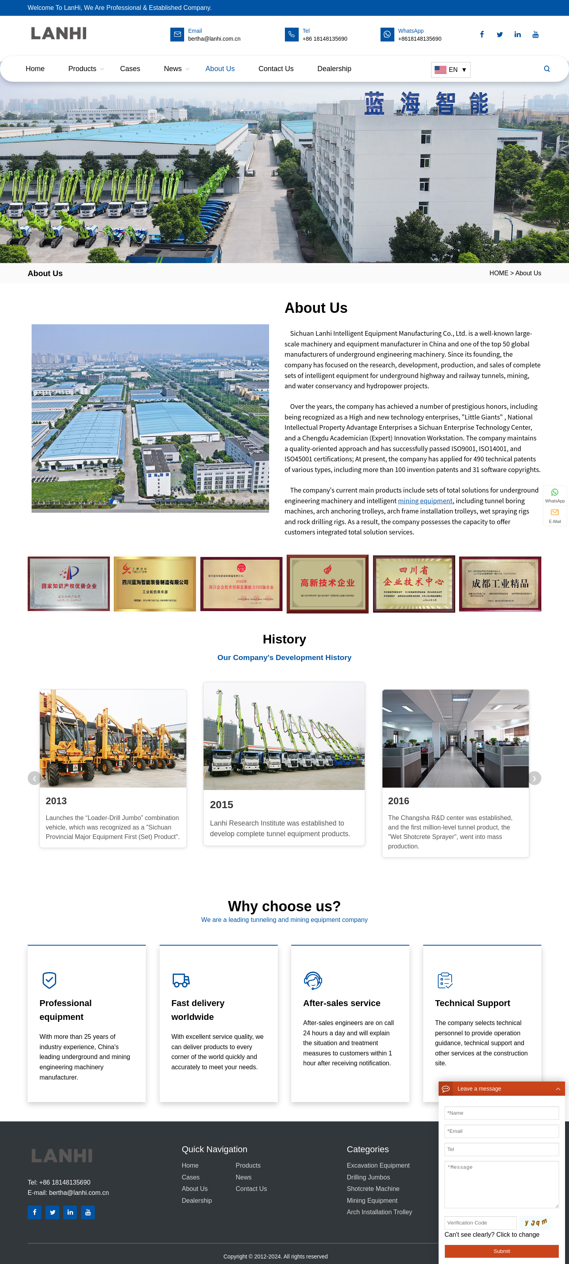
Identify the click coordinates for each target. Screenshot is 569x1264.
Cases (130, 61)
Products (82, 61)
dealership (334, 61)
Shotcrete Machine (373, 1188)
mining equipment (425, 500)
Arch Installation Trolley (379, 1212)
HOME (499, 273)
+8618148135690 (419, 39)
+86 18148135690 (325, 39)
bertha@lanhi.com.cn (79, 1192)
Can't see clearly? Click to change (492, 1234)
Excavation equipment (378, 1165)
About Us (220, 61)
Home (35, 61)
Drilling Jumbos (368, 1177)
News (173, 61)
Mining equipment (372, 1200)
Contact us (276, 61)
